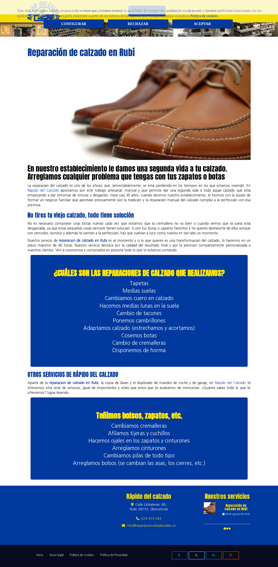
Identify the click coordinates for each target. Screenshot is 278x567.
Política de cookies (203, 16)
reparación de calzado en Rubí (83, 240)
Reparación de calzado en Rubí (236, 507)
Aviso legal (56, 555)
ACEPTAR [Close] (202, 24)
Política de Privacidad (113, 555)
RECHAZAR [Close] (138, 24)
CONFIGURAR (73, 24)
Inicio (40, 555)
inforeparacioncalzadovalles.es (151, 525)
